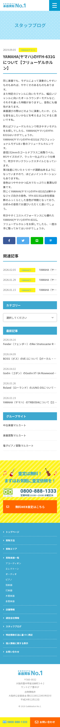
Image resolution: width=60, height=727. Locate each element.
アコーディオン (13, 567)
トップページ (12, 536)
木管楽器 (10, 599)
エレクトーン (12, 572)
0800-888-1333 (17, 722)
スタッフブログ (13, 630)
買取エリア (11, 552)
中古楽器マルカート (14, 425)
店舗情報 (10, 613)
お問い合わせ (12, 655)
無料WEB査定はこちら (30, 511)
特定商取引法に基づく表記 (19, 639)
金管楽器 (10, 605)
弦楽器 (9, 589)
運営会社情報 (12, 622)
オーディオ (11, 578)
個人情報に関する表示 (17, 647)
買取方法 (10, 544)
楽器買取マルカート (14, 435)
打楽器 (9, 594)
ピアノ (9, 583)
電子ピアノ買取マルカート (18, 445)
